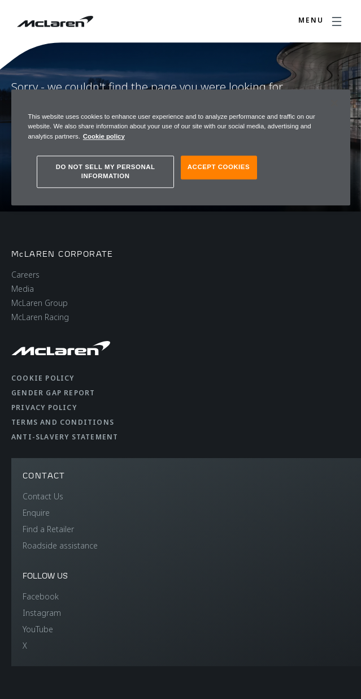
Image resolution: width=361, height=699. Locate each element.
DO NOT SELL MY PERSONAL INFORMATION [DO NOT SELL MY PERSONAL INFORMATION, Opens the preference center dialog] (105, 171)
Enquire (36, 512)
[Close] (334, 103)
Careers (25, 274)
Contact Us (43, 496)
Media (22, 288)
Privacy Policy (44, 407)
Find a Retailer (48, 529)
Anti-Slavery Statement (64, 437)
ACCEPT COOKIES (219, 166)
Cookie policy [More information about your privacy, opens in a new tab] (104, 136)
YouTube (38, 629)
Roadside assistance (60, 545)
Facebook (41, 596)
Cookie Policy (43, 378)
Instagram (42, 612)
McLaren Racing (40, 317)
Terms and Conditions (62, 422)
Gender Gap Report (53, 393)
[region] (180, 148)
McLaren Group (39, 302)
